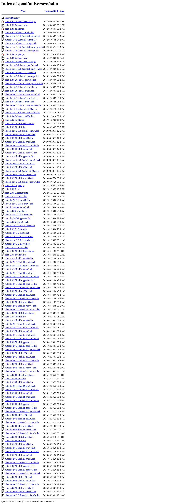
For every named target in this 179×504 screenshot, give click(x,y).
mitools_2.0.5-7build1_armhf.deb (20, 335)
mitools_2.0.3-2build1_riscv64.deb (20, 174)
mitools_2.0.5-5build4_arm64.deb (20, 262)
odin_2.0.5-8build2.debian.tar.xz (19, 375)
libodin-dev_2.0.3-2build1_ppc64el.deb (22, 160)
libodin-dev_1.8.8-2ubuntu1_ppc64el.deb (23, 69)
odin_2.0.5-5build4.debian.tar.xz (19, 251)
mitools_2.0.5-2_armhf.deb (17, 207)
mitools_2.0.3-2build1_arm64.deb (20, 134)
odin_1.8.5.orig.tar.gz (14, 29)
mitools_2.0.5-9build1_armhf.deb (20, 459)
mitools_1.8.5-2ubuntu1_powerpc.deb (22, 50)
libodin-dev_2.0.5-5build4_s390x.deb (22, 298)
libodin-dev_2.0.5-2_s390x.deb (19, 236)
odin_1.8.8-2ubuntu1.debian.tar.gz (20, 61)
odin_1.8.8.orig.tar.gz (14, 54)
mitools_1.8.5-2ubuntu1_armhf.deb (21, 40)
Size (62, 11)
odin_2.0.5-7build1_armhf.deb (18, 331)
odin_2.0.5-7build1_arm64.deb (19, 320)
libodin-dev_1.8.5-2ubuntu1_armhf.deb (22, 36)
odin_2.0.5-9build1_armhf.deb (18, 455)
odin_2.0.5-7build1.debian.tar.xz (19, 313)
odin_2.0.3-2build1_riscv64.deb (19, 178)
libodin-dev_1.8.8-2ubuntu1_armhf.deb (22, 94)
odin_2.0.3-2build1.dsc (15, 127)
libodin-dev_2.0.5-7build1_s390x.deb (22, 360)
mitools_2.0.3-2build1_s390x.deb (20, 163)
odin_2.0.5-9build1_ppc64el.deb (19, 466)
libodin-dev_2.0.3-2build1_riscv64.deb (22, 182)
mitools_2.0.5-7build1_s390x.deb (20, 357)
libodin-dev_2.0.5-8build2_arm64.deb (22, 389)
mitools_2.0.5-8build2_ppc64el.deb (21, 408)
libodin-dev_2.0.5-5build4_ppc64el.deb (22, 287)
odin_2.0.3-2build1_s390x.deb (18, 167)
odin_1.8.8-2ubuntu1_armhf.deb (19, 91)
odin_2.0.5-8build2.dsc (15, 378)
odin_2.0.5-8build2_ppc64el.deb (19, 404)
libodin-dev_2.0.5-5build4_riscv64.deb (22, 309)
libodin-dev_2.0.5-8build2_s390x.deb (22, 422)
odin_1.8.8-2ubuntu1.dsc (16, 58)
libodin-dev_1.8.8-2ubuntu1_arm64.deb (23, 105)
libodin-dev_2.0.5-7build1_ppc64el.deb (22, 349)
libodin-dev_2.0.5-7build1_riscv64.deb (22, 371)
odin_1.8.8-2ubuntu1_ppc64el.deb (20, 72)
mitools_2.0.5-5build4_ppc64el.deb (21, 284)
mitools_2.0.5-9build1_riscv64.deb (20, 491)
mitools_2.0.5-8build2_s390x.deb (20, 419)
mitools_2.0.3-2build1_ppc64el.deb (21, 153)
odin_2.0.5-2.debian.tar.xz (16, 193)
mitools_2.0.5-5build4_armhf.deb (20, 273)
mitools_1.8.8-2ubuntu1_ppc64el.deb (21, 65)
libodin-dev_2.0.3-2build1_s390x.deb (22, 171)
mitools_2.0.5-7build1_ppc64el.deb (21, 346)
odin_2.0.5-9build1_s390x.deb (18, 477)
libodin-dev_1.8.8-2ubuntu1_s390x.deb (22, 112)
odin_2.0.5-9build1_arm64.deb (19, 444)
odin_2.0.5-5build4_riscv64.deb (19, 302)
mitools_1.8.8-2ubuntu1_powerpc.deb (22, 76)
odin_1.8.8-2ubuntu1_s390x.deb (19, 116)
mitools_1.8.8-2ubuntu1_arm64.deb (21, 98)
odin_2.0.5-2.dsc (12, 189)
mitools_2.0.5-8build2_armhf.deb (20, 397)
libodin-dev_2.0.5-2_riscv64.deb (19, 240)
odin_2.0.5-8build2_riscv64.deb (19, 426)
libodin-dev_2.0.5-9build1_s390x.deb (22, 484)
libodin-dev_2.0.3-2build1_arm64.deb (22, 131)
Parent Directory (12, 18)
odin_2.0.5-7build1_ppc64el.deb (19, 342)
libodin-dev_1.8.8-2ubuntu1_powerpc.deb (24, 83)
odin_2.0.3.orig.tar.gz (14, 120)
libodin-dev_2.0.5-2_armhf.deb (19, 214)
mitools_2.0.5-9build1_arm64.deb (20, 448)
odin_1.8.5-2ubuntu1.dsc (16, 25)
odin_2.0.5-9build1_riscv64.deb (19, 488)
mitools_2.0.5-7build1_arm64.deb (20, 324)
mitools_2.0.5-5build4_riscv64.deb (20, 306)
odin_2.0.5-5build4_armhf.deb (18, 269)
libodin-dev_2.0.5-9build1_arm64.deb (22, 451)
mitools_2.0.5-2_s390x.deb (17, 233)
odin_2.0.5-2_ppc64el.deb (16, 222)
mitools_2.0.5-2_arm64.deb (17, 200)
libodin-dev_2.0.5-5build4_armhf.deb (22, 276)
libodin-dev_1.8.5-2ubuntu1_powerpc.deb (24, 47)
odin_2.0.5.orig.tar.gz (14, 185)
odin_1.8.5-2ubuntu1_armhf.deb (19, 32)
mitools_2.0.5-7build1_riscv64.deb (20, 368)
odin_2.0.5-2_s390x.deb (16, 229)
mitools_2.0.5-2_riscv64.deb (18, 244)
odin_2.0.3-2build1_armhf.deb (18, 149)
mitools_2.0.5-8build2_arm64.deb (20, 386)
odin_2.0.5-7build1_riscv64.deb (19, 364)
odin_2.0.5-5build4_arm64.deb (19, 258)
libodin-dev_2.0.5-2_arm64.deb (19, 204)
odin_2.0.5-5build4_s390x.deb (18, 291)
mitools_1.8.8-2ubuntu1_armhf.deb (21, 87)
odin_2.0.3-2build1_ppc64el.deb (19, 156)
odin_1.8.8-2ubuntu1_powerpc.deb (20, 80)
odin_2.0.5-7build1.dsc (15, 316)
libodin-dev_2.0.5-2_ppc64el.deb (20, 225)
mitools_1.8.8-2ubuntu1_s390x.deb (21, 109)
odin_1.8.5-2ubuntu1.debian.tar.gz (20, 21)
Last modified (51, 11)
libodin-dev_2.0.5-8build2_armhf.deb (22, 400)
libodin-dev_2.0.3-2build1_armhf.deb (22, 145)
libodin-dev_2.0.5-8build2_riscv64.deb (22, 433)
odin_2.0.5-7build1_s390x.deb (18, 353)
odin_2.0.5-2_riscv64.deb (16, 247)
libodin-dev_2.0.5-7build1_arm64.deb (22, 327)
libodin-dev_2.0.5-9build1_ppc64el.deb (22, 473)
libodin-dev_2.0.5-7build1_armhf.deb (22, 338)
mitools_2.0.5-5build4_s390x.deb (20, 295)
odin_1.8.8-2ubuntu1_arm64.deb (19, 101)
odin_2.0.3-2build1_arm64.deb (19, 138)
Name (24, 11)
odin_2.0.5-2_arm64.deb (16, 196)
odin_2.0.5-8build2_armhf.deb (18, 393)
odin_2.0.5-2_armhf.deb (16, 211)
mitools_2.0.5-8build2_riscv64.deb (20, 429)
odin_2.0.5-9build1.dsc (15, 440)
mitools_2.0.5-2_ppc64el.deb (18, 218)
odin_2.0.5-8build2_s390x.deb (18, 415)
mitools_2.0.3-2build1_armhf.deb (20, 142)
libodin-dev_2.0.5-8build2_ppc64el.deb (22, 411)
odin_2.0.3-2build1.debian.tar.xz (19, 123)
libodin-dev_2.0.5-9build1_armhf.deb (22, 462)
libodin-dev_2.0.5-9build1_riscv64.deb (22, 495)
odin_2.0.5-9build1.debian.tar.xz (19, 437)
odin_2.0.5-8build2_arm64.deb (19, 382)
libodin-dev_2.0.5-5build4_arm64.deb (22, 265)
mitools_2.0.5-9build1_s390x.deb (20, 480)
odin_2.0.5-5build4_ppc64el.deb (19, 280)
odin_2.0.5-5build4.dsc (15, 255)
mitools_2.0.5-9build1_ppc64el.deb (21, 470)
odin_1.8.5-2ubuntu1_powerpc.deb (20, 43)
